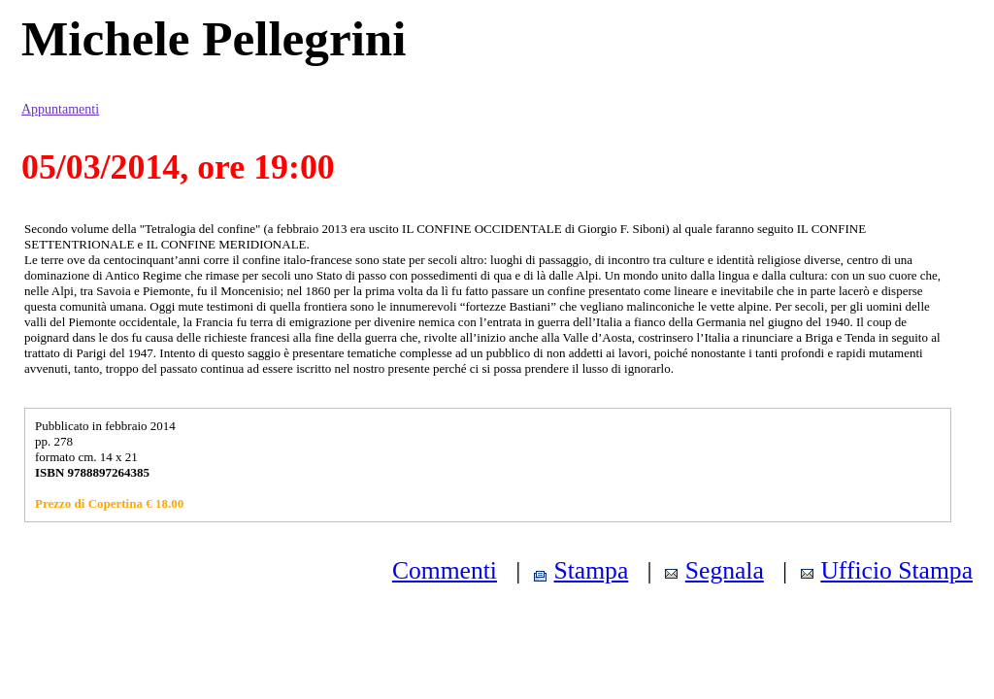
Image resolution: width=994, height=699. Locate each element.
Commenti (444, 570)
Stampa (591, 570)
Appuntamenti (60, 109)
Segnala (724, 570)
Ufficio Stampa (896, 570)
